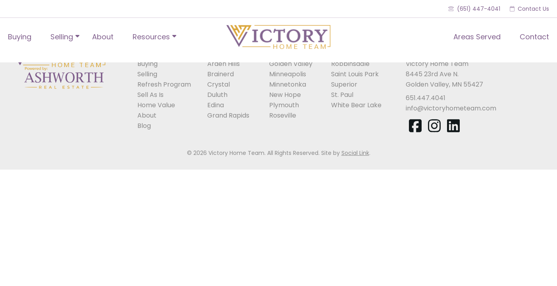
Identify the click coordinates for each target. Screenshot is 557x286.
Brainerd (220, 74)
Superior (344, 84)
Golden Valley (290, 63)
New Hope (285, 94)
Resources (151, 37)
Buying (19, 37)
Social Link (355, 153)
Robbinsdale (350, 63)
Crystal (218, 84)
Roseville (282, 115)
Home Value (156, 105)
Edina (215, 105)
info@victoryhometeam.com (451, 108)
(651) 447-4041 (474, 9)
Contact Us (529, 9)
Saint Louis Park (355, 74)
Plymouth (284, 105)
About (103, 37)
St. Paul (342, 94)
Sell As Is (150, 94)
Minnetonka (287, 84)
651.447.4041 (425, 97)
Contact (534, 37)
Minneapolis (287, 74)
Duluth (217, 94)
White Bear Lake (356, 105)
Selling (61, 37)
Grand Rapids (228, 115)
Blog (144, 125)
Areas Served (477, 37)
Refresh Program (164, 84)
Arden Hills (223, 63)
